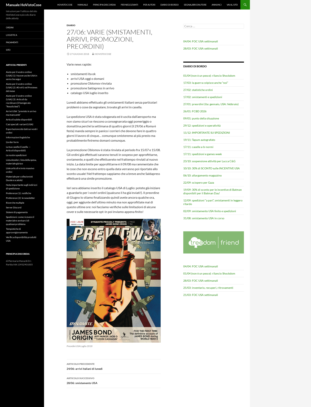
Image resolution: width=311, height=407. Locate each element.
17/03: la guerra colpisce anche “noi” (205, 82)
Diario (71, 25)
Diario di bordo (169, 4)
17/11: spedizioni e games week (202, 154)
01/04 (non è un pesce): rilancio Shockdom (209, 75)
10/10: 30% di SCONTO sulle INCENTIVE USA (211, 168)
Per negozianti (129, 4)
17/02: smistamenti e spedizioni (202, 97)
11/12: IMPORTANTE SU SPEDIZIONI (206, 132)
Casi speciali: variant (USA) (19, 124)
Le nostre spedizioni (16, 155)
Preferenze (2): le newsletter (20, 197)
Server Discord (13, 207)
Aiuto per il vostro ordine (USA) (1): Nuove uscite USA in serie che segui (21, 76)
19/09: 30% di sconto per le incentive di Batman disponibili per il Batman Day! (212, 191)
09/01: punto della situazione (201, 118)
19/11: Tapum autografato (199, 139)
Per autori (149, 4)
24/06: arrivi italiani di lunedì (114, 366)
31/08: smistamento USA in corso (203, 218)
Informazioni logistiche (18, 137)
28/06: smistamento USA (114, 380)
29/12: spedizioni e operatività (202, 125)
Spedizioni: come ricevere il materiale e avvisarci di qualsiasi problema (20, 220)
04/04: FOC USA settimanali (200, 41)
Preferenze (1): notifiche (18, 193)
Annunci (217, 4)
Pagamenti (12, 42)
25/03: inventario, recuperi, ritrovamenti (208, 287)
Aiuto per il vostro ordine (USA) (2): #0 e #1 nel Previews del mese (21, 87)
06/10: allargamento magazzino (202, 175)
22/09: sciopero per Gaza (198, 182)
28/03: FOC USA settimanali (200, 48)
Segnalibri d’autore (195, 4)
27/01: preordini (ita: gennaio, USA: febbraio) (211, 104)
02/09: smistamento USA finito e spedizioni (209, 211)
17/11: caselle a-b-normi (198, 147)
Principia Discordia (104, 4)
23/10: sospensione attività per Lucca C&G (209, 161)
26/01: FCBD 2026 (194, 111)
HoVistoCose (64, 4)
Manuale (83, 4)
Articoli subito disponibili (19, 119)
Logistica (11, 35)
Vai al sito (232, 4)
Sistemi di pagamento (17, 212)
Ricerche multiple (15, 202)
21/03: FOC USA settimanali (200, 294)
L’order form (12, 142)
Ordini (9, 27)
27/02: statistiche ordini (198, 90)
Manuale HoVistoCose (23, 5)
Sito (8, 50)
